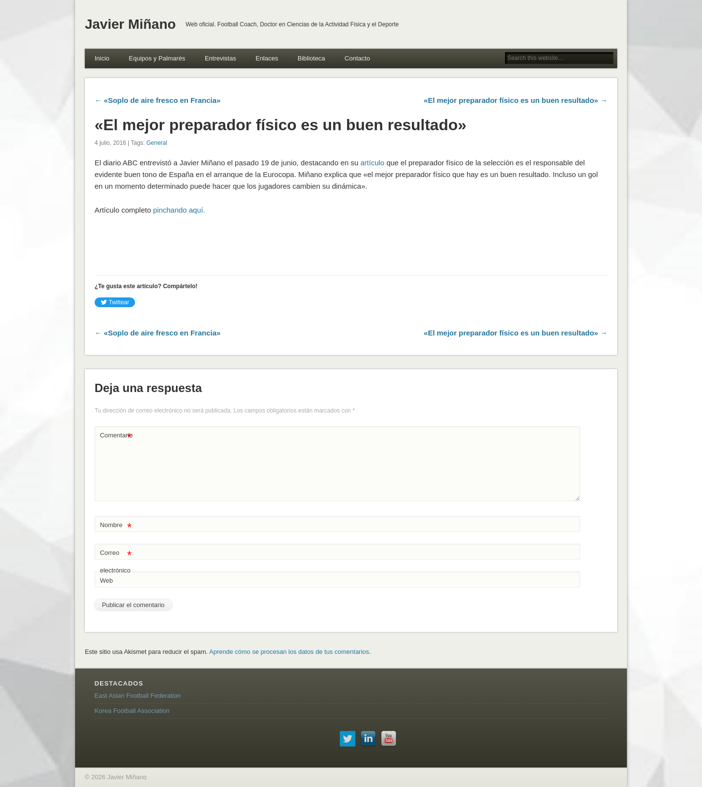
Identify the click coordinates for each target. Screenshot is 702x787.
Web (106, 580)
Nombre (116, 525)
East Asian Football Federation (138, 695)
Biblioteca (311, 58)
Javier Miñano (130, 24)
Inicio (102, 58)
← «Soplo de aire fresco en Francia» (157, 100)
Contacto (357, 58)
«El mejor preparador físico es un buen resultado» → (515, 100)
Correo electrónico (116, 559)
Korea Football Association (132, 710)
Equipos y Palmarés (157, 58)
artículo (372, 162)
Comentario (116, 435)
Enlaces (266, 58)
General (156, 142)
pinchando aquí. (179, 210)
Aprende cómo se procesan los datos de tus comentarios (289, 651)
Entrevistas (220, 58)
